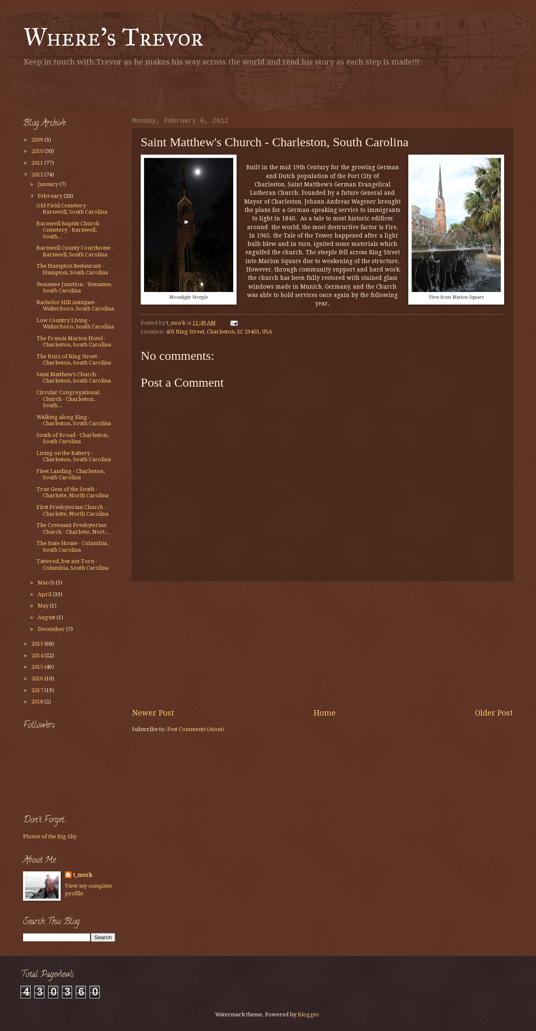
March (47, 582)
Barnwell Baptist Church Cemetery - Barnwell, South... (67, 230)
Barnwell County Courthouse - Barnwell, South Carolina (74, 251)
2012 (37, 174)
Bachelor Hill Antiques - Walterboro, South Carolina (75, 305)
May (44, 605)
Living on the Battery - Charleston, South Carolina (73, 456)
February (51, 196)
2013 (37, 644)
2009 (37, 140)
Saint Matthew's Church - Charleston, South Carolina (73, 377)
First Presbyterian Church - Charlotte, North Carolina (72, 510)
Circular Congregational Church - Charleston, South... (67, 398)
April (45, 594)
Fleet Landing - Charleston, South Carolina (70, 474)
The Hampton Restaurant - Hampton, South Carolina (72, 269)
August (47, 617)
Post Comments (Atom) (195, 729)
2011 (37, 163)
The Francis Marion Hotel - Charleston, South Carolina (73, 341)
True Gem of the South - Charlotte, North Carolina (72, 492)
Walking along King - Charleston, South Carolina (73, 420)
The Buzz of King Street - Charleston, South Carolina (73, 359)
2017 (37, 690)
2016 (37, 678)
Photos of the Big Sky (50, 836)
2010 (37, 151)
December (52, 629)
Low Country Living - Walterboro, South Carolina (75, 323)
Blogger (308, 1014)
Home (325, 712)
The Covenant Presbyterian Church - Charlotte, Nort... (73, 528)
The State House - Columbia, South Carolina (72, 546)
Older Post (494, 712)
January (48, 184)
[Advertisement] (121, 90)
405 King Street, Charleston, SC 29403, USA (219, 331)
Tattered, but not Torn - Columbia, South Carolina (72, 564)
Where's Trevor (113, 37)
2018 (37, 701)
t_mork (82, 875)
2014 (37, 655)
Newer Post (153, 712)
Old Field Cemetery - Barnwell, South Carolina (71, 208)
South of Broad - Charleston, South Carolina (72, 438)
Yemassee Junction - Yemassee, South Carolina (74, 287)
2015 (37, 667)
